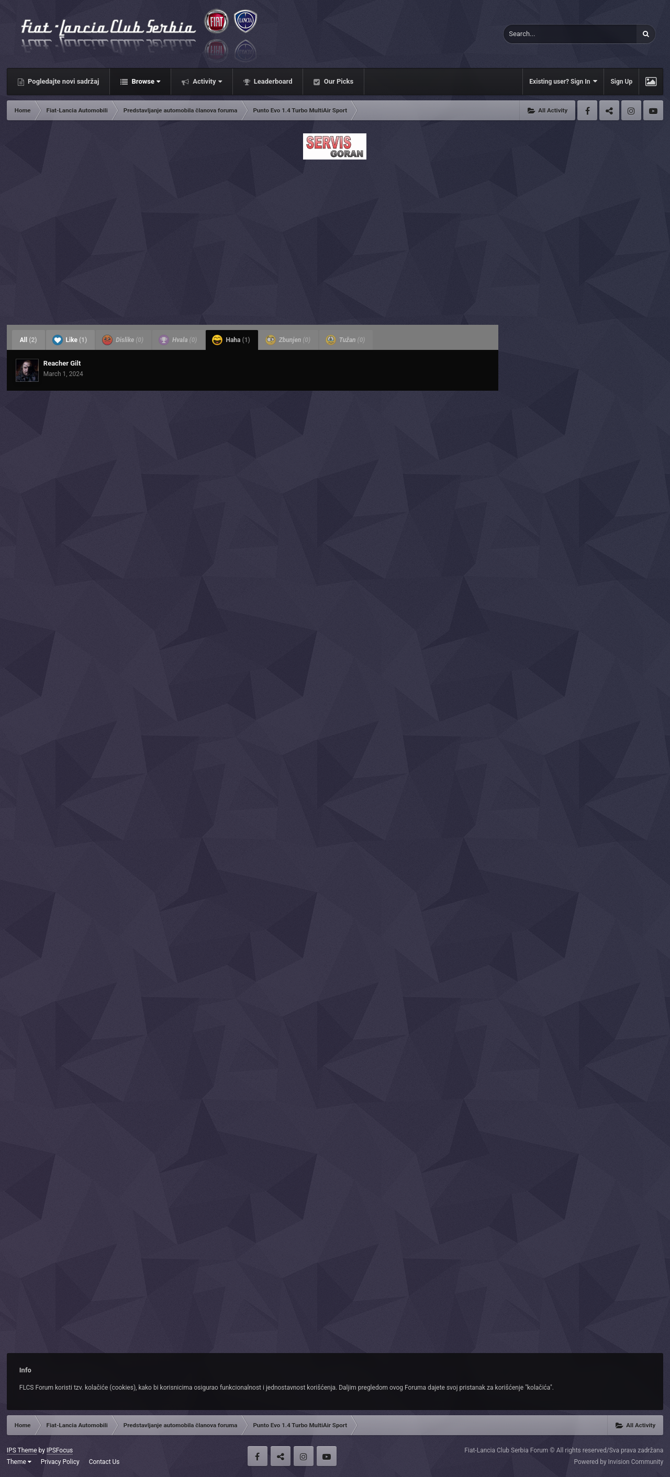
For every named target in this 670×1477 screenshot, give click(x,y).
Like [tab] (69, 340)
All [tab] (28, 340)
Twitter (609, 110)
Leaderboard (272, 81)
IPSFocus (60, 1450)
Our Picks (337, 81)
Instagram (631, 110)
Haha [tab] (231, 340)
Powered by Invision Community (618, 1461)
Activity (206, 81)
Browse (145, 81)
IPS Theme (22, 1450)
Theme (19, 1461)
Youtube (653, 110)
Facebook (587, 110)
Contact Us (104, 1461)
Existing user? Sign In (563, 81)
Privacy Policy (60, 1461)
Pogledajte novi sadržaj (62, 81)
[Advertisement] (335, 239)
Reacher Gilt (62, 363)
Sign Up (621, 81)
